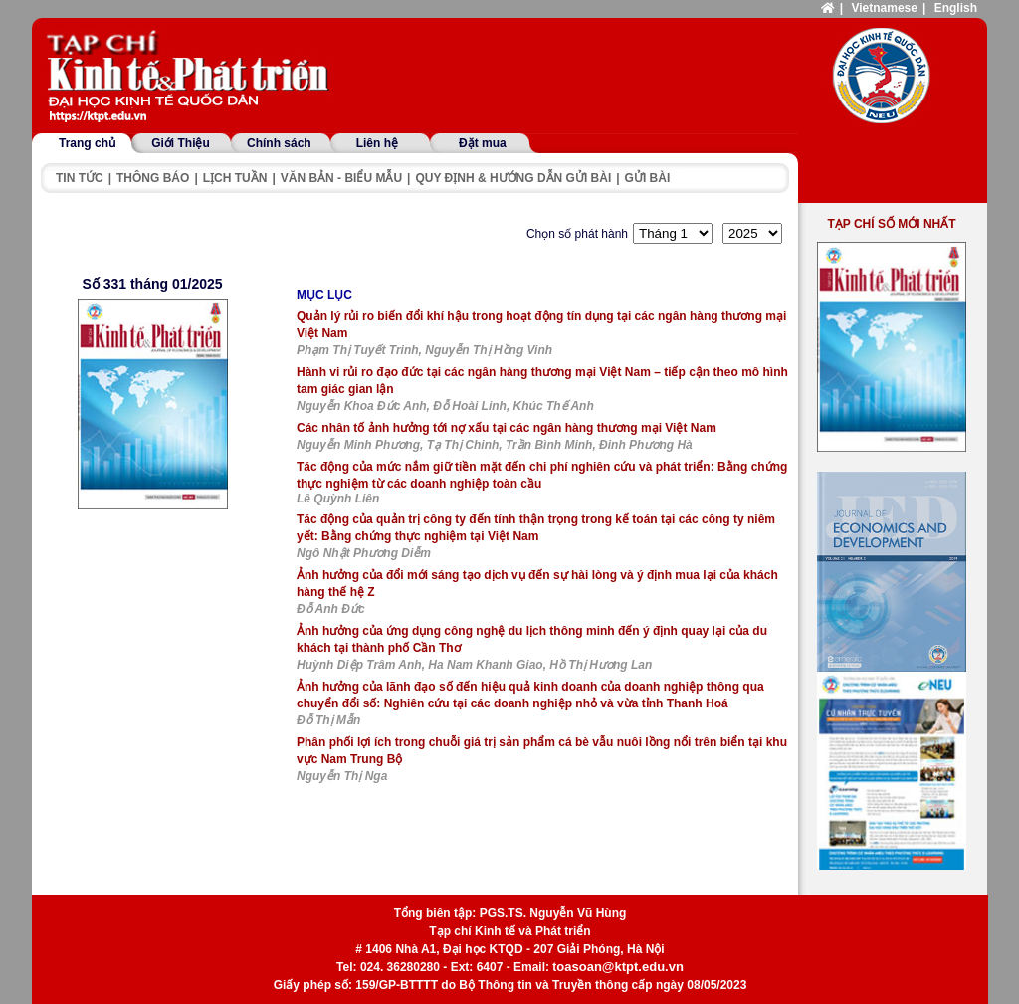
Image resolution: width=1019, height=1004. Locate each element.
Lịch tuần (235, 178)
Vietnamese (884, 8)
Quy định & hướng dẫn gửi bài (513, 178)
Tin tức (79, 178)
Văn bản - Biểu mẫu (341, 178)
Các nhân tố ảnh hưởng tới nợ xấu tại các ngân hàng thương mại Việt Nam (506, 428)
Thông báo (152, 178)
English (955, 8)
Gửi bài (648, 178)
